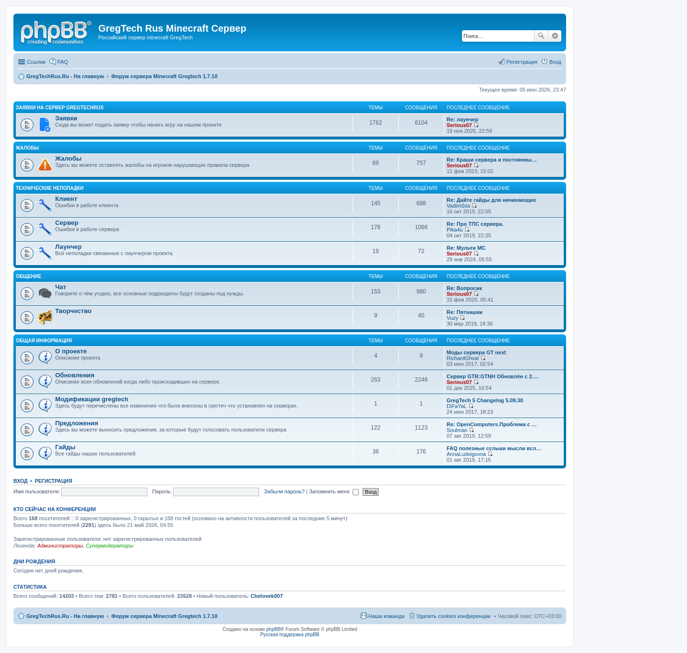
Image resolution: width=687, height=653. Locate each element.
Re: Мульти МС (466, 248)
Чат (60, 287)
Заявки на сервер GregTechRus (60, 107)
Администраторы (60, 545)
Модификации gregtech (92, 399)
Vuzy (452, 318)
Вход (20, 481)
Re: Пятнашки (465, 312)
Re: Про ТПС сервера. (475, 224)
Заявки (66, 118)
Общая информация (44, 340)
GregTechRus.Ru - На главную (65, 616)
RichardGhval (463, 358)
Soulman (457, 430)
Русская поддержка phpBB (289, 634)
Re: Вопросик (464, 288)
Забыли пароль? (284, 491)
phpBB (273, 629)
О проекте (71, 351)
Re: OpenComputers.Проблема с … (492, 424)
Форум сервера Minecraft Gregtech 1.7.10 (164, 616)
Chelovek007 (266, 596)
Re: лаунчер (462, 119)
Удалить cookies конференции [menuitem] (453, 616)
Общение (28, 276)
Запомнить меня (334, 491)
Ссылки (36, 62)
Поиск (541, 36)
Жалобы (27, 148)
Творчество (73, 311)
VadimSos (458, 206)
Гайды (65, 447)
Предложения (76, 423)
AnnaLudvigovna (466, 454)
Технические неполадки (49, 188)
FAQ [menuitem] (63, 62)
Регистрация (53, 481)
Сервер (66, 222)
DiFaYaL (457, 406)
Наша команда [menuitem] (386, 616)
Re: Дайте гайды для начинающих (491, 200)
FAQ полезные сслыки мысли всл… (494, 448)
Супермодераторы (109, 545)
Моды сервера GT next (476, 352)
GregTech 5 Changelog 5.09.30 (485, 400)
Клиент (66, 198)
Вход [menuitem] (555, 62)
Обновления (75, 375)
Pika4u (455, 230)
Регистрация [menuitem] (522, 62)
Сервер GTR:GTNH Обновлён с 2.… (493, 376)
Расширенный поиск (554, 36)
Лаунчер (68, 246)
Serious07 (459, 125)
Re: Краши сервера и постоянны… (492, 160)
